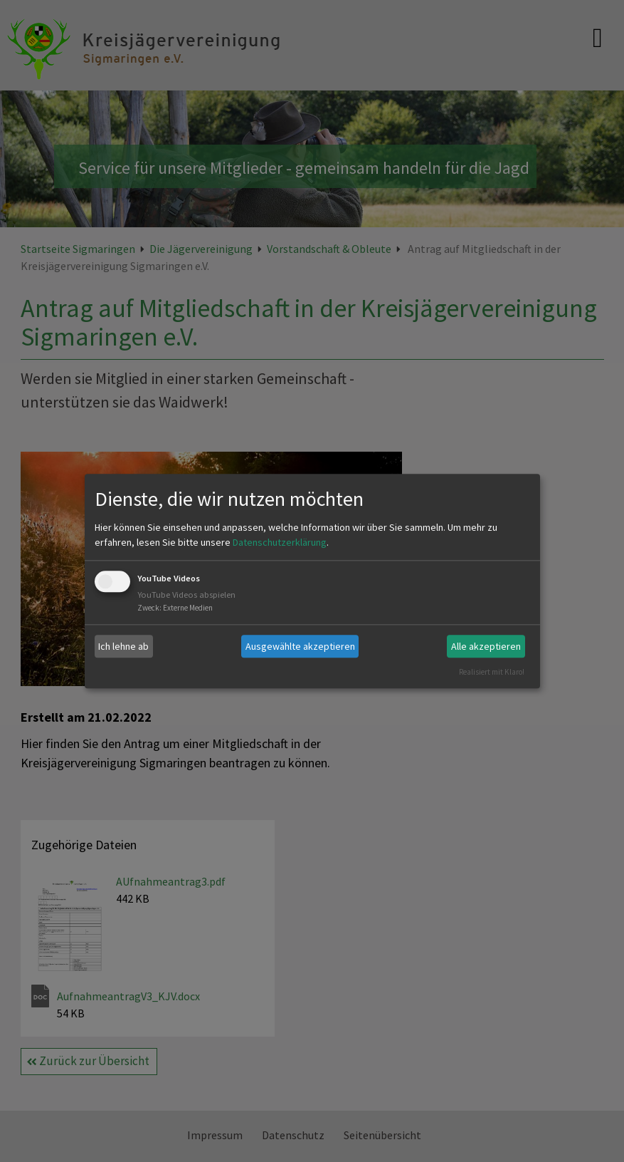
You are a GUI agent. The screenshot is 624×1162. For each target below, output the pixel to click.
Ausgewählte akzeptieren (300, 646)
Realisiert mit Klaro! (491, 672)
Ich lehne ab (123, 646)
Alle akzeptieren (486, 646)
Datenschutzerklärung (280, 542)
